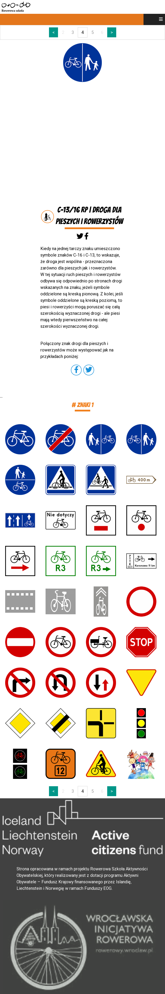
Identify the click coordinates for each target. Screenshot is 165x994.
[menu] (154, 19)
